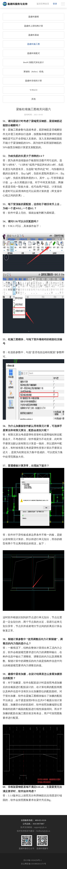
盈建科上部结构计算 (33, 26)
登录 (55, 4)
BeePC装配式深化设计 (33, 62)
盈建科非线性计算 (33, 80)
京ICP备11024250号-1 (32, 860)
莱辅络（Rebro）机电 (33, 71)
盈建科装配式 (33, 53)
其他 (33, 99)
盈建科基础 (33, 35)
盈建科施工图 (33, 44)
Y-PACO (33, 90)
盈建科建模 (33, 16)
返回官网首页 (43, 4)
